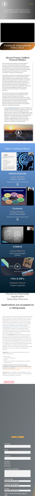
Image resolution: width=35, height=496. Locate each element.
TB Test (6, 488)
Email (6, 450)
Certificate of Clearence (11, 484)
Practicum (7, 464)
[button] (18, 133)
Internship (7, 466)
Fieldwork (7, 462)
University (7, 456)
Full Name (7, 444)
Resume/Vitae (8, 479)
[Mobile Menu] (31, 4)
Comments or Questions (11, 469)
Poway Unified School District (11, 107)
